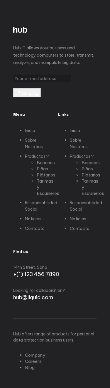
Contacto (35, 228)
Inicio (30, 130)
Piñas (42, 169)
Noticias (33, 218)
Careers (33, 361)
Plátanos (46, 175)
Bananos (46, 162)
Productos (37, 156)
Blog (30, 367)
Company (35, 355)
